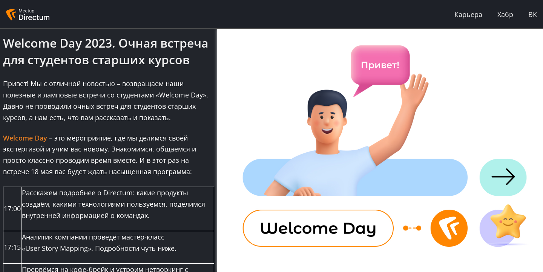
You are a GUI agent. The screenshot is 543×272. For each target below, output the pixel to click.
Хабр (505, 14)
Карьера (468, 14)
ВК (532, 14)
